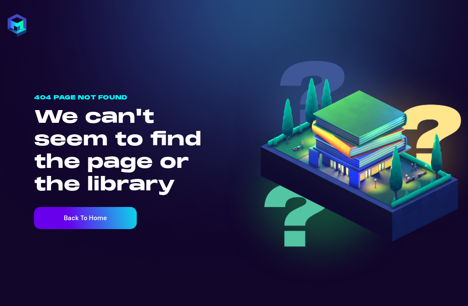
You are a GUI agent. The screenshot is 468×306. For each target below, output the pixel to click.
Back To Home (85, 218)
